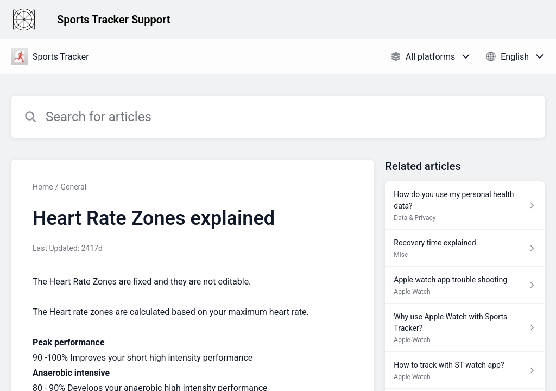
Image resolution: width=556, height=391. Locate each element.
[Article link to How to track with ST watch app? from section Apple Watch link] (465, 370)
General (73, 186)
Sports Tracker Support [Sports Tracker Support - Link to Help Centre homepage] (113, 19)
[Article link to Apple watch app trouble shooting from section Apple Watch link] (465, 285)
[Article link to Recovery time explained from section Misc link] (465, 248)
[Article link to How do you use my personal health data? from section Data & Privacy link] (465, 205)
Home (43, 186)
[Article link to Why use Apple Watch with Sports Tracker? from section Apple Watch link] (465, 328)
